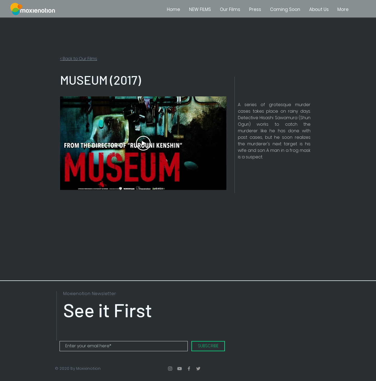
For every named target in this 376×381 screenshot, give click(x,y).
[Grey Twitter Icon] (198, 368)
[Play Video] (143, 143)
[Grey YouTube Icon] (179, 368)
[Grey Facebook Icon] (189, 368)
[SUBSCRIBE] (208, 346)
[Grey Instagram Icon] (170, 368)
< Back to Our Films (78, 59)
